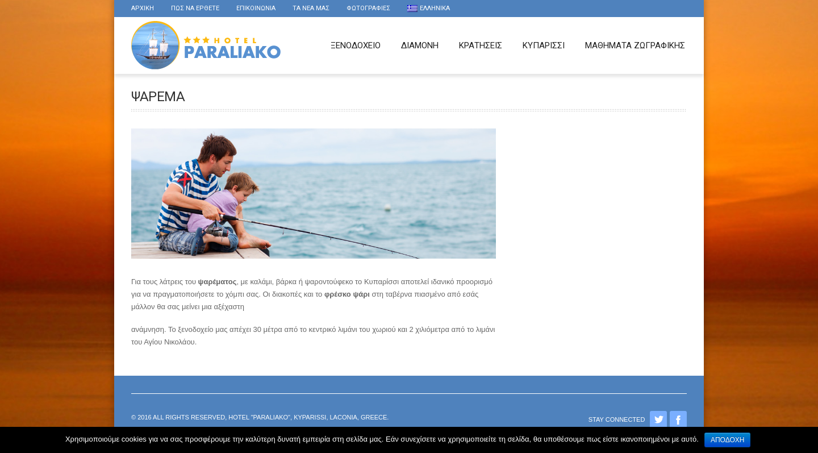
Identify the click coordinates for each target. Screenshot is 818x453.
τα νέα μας (311, 8)
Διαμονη (420, 45)
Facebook (678, 419)
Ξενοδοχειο (356, 45)
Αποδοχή (728, 440)
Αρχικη (142, 8)
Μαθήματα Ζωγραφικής (635, 45)
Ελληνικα (428, 8)
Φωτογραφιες (368, 8)
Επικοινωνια (256, 8)
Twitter (658, 419)
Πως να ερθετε (195, 8)
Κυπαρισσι (544, 45)
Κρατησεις (480, 45)
